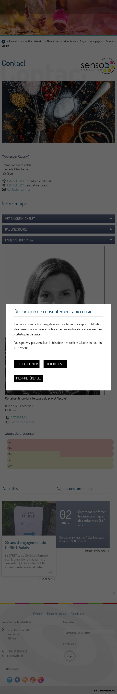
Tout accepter (27, 364)
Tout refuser (55, 364)
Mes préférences (29, 378)
